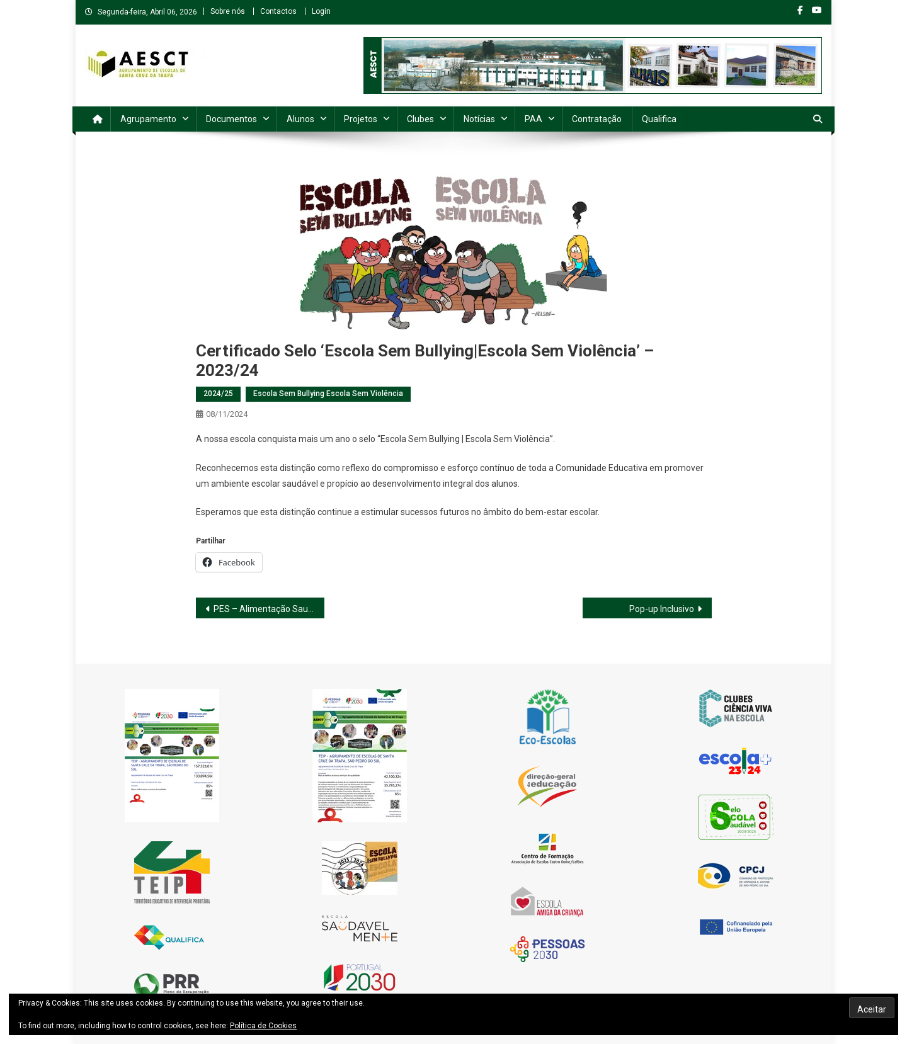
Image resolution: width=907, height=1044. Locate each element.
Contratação (597, 119)
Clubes (420, 119)
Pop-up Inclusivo (661, 609)
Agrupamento (148, 119)
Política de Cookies (263, 1025)
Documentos (231, 119)
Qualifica (659, 119)
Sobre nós (227, 11)
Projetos (360, 119)
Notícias (479, 119)
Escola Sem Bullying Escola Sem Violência (328, 393)
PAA (533, 119)
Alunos (300, 119)
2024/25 (218, 393)
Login (321, 11)
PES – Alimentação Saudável (269, 609)
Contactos (278, 11)
